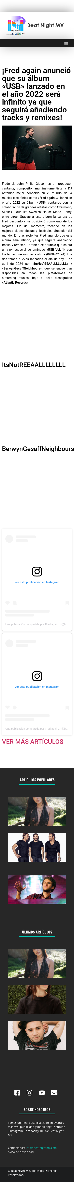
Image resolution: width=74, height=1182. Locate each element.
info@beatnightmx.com (41, 1148)
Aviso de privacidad (21, 1152)
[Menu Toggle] (66, 43)
